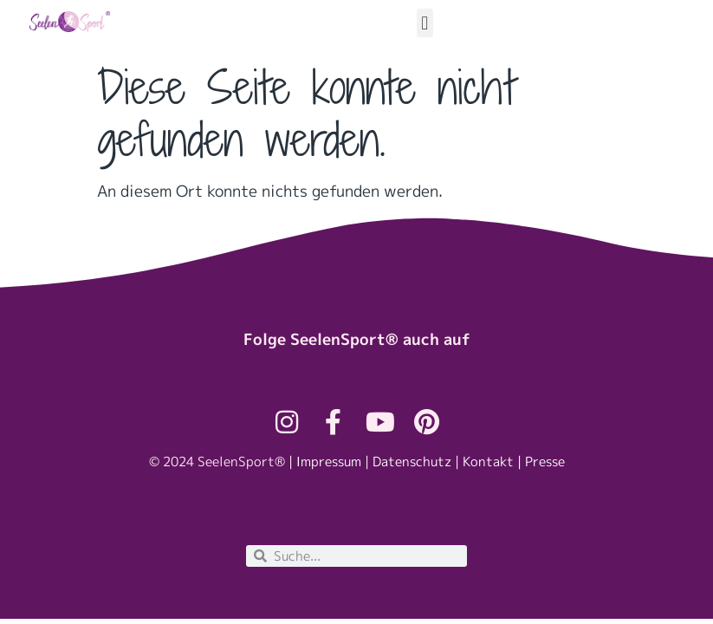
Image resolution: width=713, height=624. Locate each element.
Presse (545, 461)
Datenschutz (412, 461)
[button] (425, 23)
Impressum (328, 461)
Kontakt (488, 461)
